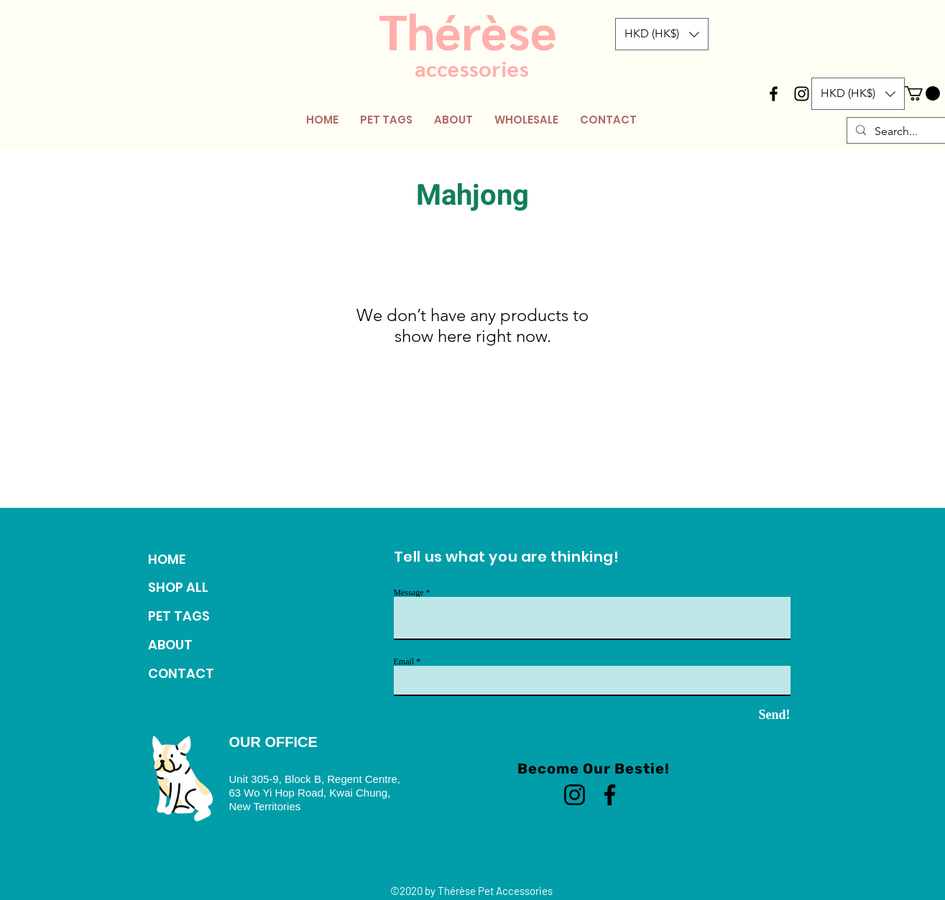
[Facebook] (610, 795)
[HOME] (197, 559)
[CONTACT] (197, 673)
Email (404, 661)
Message (409, 592)
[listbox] (662, 34)
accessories (472, 68)
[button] (662, 34)
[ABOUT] (197, 645)
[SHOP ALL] (197, 587)
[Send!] (748, 715)
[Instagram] (575, 795)
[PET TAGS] (197, 616)
